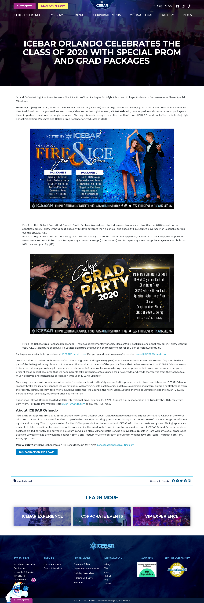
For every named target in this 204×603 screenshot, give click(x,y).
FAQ (159, 6)
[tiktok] (189, 6)
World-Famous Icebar (25, 564)
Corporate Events (107, 15)
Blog (106, 579)
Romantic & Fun (82, 564)
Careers (107, 583)
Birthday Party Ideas (84, 573)
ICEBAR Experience (42, 516)
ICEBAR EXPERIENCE (27, 15)
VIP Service (59, 15)
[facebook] (177, 6)
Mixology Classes (53, 6)
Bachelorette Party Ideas (86, 568)
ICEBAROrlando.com (74, 354)
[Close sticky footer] (33, 580)
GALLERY (168, 15)
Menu (79, 15)
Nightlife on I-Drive (83, 578)
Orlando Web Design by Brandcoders (113, 600)
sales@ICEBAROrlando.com (152, 354)
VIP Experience (161, 516)
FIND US (186, 15)
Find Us (107, 575)
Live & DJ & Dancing (24, 572)
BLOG (168, 6)
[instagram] (183, 6)
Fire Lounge (20, 568)
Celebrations (20, 579)
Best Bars (79, 582)
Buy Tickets (24, 6)
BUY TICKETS (21, 600)
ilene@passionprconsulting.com (115, 444)
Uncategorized (24, 481)
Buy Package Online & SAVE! (36, 452)
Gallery (107, 564)
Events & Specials (141, 15)
